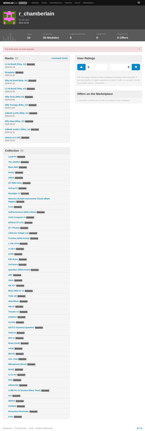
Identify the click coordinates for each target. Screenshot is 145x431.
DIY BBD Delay (15, 183)
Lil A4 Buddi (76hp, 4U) (15, 89)
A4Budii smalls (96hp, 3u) (16, 113)
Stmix (11, 280)
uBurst (11, 306)
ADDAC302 (13, 385)
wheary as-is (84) (13, 137)
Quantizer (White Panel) (19, 270)
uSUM (11, 348)
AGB (31, 428)
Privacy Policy (21, 428)
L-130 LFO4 (13, 243)
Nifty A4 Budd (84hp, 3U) (16, 80)
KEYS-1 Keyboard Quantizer (21, 327)
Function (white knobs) (18, 238)
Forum (77, 3)
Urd (10, 396)
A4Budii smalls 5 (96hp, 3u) (17, 129)
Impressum (7, 428)
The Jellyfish (14, 162)
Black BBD (13, 167)
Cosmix (11, 322)
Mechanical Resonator (18, 411)
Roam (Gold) (14, 343)
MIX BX (11, 354)
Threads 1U (13, 312)
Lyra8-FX (12, 157)
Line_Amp (13, 359)
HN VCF (11, 285)
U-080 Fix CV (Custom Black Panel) (24, 390)
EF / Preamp (13, 228)
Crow (10, 207)
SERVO (11, 401)
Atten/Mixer (13, 301)
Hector (11, 172)
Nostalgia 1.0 (14, 193)
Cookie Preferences (44, 428)
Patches (68, 3)
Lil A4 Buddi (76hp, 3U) (15, 64)
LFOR (11, 254)
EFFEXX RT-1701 (16, 222)
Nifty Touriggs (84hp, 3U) (16, 105)
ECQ (10, 380)
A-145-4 (11, 249)
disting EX (13, 188)
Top (139, 428)
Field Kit (12, 333)
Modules (35, 3)
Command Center (60, 58)
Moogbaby (10, 72)
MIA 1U (11, 338)
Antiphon (12, 317)
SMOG (11, 178)
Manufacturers (56, 3)
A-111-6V (12, 375)
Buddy (11, 369)
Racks (44, 3)
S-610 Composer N (16, 217)
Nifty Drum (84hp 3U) (14, 97)
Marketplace (88, 3)
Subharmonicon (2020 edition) (22, 212)
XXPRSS (12, 406)
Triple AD (12, 296)
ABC (10, 275)
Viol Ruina (13, 264)
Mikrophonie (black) (17, 364)
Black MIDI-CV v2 (16, 291)
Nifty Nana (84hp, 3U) (14, 121)
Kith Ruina (13, 259)
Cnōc (10, 417)
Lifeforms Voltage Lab (18, 233)
